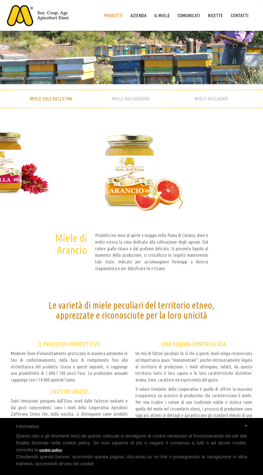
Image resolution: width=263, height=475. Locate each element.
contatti (239, 15)
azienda (138, 15)
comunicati (188, 15)
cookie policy (50, 450)
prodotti (113, 15)
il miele (162, 15)
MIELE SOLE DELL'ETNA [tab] (51, 98)
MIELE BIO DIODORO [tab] (131, 98)
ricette (215, 15)
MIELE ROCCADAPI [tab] (211, 98)
